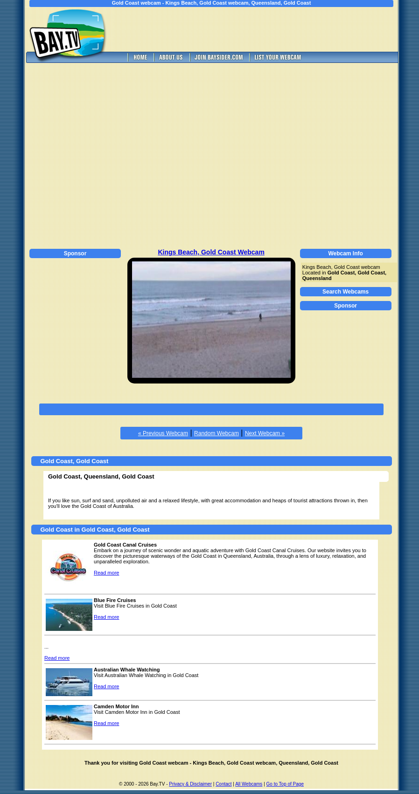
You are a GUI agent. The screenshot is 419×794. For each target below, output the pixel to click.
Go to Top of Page (285, 784)
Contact (223, 784)
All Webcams (248, 784)
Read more (106, 572)
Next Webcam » (265, 433)
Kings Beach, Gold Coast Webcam (211, 252)
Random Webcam (216, 433)
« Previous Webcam (163, 433)
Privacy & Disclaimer (190, 784)
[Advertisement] (87, 154)
